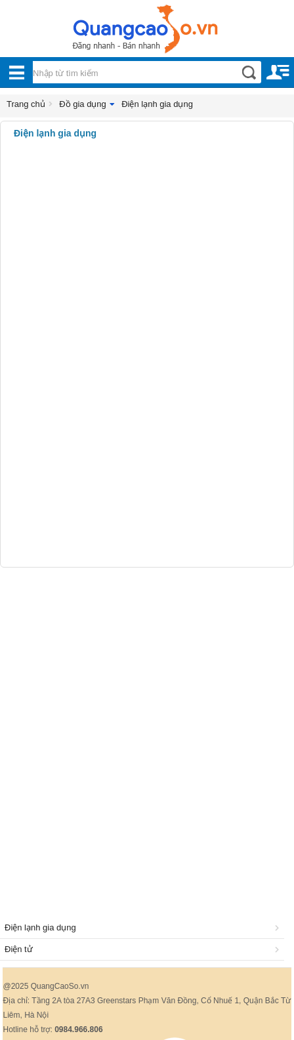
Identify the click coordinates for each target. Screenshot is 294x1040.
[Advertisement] (147, 728)
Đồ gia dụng (82, 104)
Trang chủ (26, 104)
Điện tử (144, 949)
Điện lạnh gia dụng (157, 104)
